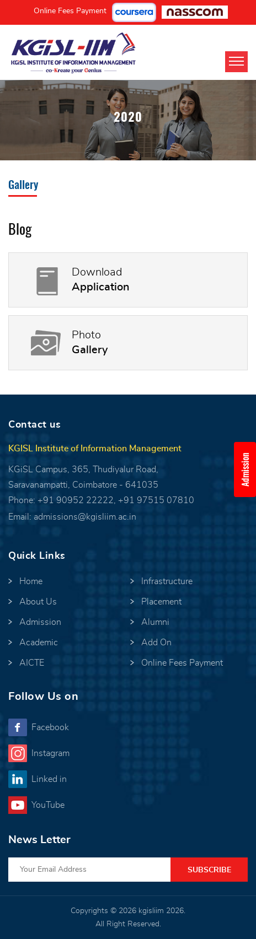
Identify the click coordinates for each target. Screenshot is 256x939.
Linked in (49, 779)
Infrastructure (167, 581)
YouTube (48, 805)
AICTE (31, 663)
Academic (38, 642)
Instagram (50, 753)
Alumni (155, 622)
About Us (38, 601)
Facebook (50, 727)
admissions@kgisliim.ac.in (85, 516)
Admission (40, 622)
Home (30, 581)
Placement (161, 601)
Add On (156, 642)
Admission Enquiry (249, 469)
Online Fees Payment (70, 11)
